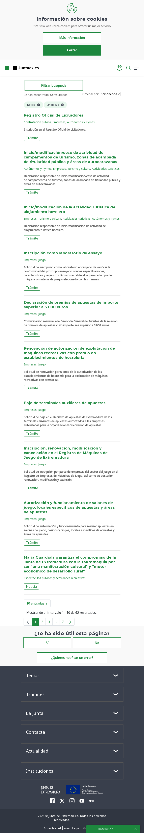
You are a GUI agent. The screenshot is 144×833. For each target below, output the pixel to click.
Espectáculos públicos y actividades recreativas (55, 578)
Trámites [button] (35, 694)
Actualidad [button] (37, 751)
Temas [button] (32, 675)
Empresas (59, 122)
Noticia (31, 586)
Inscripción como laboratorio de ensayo (63, 253)
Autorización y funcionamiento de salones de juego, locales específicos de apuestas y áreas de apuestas (69, 507)
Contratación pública (37, 122)
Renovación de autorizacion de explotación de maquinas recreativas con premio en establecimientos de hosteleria (69, 353)
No (97, 643)
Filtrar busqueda (53, 85)
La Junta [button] (35, 713)
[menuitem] (52, 800)
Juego (42, 260)
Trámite (32, 138)
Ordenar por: (90, 94)
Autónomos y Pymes (81, 122)
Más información (72, 38)
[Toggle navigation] (44, 68)
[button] (119, 67)
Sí (47, 643)
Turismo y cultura (78, 168)
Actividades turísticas (106, 168)
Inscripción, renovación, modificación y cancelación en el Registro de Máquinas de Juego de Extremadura (66, 453)
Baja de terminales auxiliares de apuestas (65, 403)
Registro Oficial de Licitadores (54, 115)
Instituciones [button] (39, 771)
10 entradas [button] (38, 604)
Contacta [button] (35, 732)
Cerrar (72, 50)
